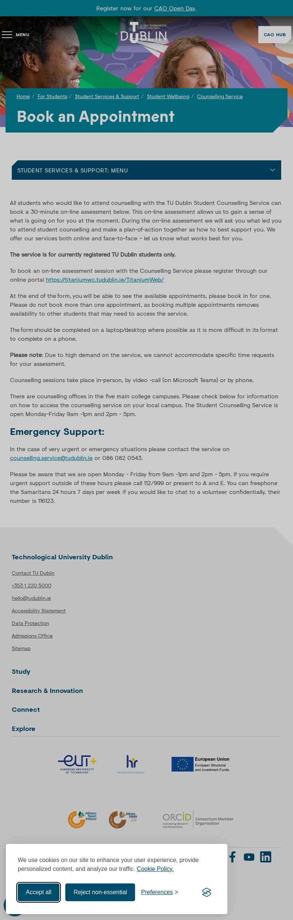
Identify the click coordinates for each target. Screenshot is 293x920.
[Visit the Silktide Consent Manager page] (207, 892)
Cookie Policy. (155, 869)
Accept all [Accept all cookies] (38, 892)
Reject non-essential (100, 892)
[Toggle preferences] (159, 892)
